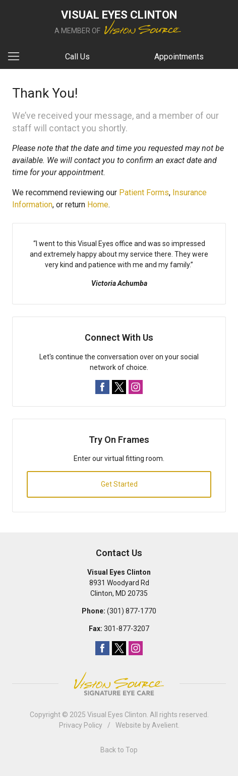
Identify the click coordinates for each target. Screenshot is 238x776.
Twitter (119, 387)
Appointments (179, 56)
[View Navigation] (17, 57)
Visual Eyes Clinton (117, 715)
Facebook (102, 387)
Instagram (136, 387)
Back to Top (119, 750)
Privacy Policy (80, 725)
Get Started (119, 484)
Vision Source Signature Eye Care (119, 683)
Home (97, 204)
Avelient (165, 725)
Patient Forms (144, 192)
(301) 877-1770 (131, 611)
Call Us (77, 56)
